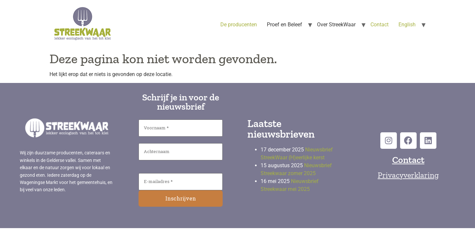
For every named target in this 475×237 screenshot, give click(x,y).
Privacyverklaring (408, 175)
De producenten (238, 24)
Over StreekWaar (336, 24)
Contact (379, 24)
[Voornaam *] (181, 128)
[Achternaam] (181, 151)
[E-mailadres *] (181, 181)
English (407, 24)
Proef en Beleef (284, 24)
